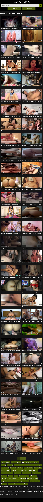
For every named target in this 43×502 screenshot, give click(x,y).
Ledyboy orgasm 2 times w (22, 481)
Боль (26, 470)
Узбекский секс (23, 484)
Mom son (13, 462)
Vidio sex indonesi (33, 470)
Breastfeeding (29, 462)
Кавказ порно (21, 2)
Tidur (8, 468)
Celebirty (36, 462)
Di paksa (19, 462)
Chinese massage (26, 473)
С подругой (4, 476)
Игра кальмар (17, 473)
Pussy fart (39, 465)
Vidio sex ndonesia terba (7, 473)
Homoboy (3, 465)
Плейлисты (14, 9)
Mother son (4, 484)
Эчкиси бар (13, 468)
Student (3, 468)
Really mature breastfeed (20, 465)
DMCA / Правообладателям (35, 500)
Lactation (10, 476)
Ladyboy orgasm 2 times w (7, 481)
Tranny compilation (34, 481)
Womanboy (10, 465)
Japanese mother (5, 462)
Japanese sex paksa (24, 476)
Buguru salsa (23, 478)
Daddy (9, 484)
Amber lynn (15, 484)
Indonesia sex (33, 476)
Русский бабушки (5, 470)
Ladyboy (34, 473)
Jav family (3, 478)
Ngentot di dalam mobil (13, 478)
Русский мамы (37, 468)
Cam (39, 473)
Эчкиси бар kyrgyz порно (17, 470)
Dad (23, 462)
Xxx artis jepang (31, 465)
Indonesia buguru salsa (32, 478)
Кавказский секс (5, 500)
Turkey (16, 476)
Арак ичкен (20, 468)
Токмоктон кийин (28, 468)
